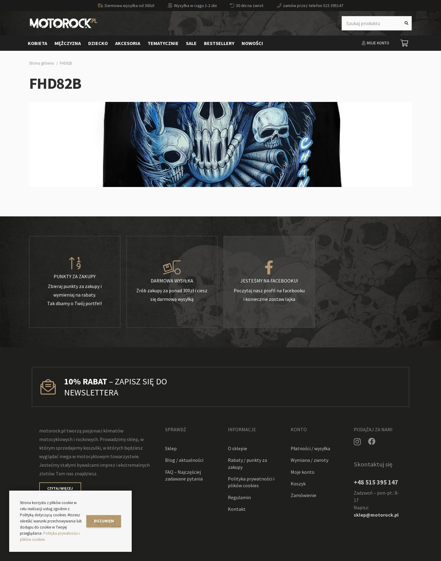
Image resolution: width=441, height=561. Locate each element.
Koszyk (298, 484)
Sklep (171, 448)
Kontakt (237, 509)
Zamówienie (303, 495)
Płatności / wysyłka (310, 448)
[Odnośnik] (63, 23)
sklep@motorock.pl (376, 515)
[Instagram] (357, 442)
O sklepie (237, 448)
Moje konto (303, 472)
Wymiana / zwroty (309, 460)
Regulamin (239, 497)
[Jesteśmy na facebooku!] (269, 267)
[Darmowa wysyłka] (172, 267)
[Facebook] (371, 441)
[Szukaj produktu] (376, 23)
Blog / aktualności (184, 460)
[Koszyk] (404, 43)
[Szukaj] (406, 23)
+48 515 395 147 (376, 482)
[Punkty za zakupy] (75, 263)
